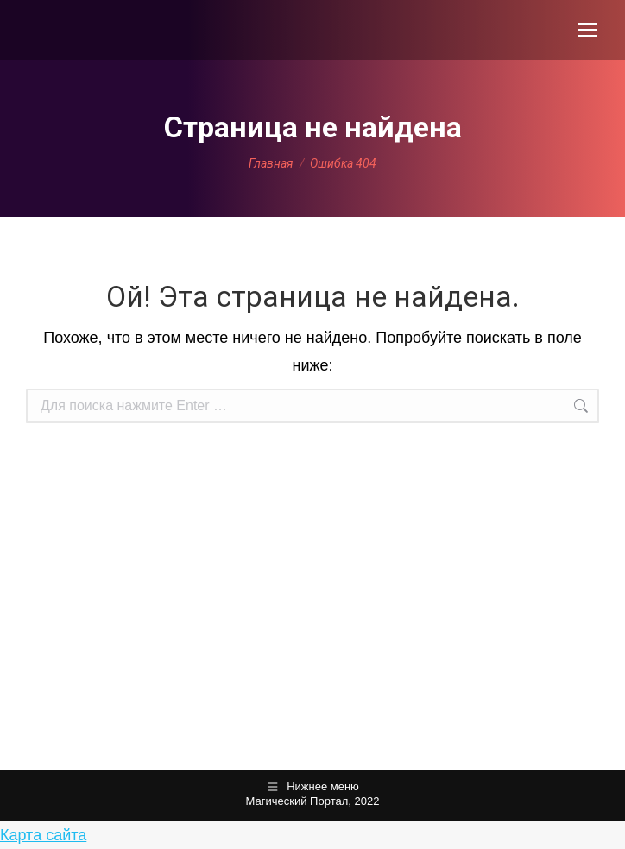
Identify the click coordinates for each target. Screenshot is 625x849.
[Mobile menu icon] (588, 30)
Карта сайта (43, 835)
